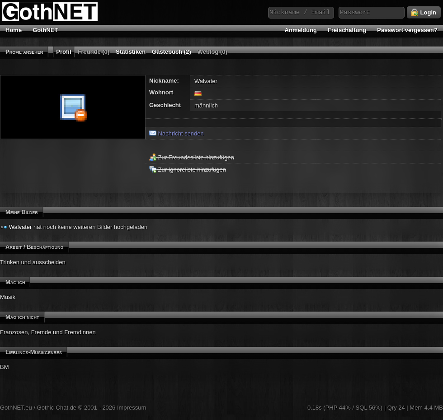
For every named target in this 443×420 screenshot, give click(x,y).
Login (423, 12)
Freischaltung (347, 30)
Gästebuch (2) (171, 51)
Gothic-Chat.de (56, 407)
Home (13, 30)
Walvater (20, 227)
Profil (63, 51)
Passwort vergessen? (407, 30)
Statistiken (131, 51)
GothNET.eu (16, 407)
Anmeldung (301, 30)
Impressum (131, 407)
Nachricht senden (176, 133)
